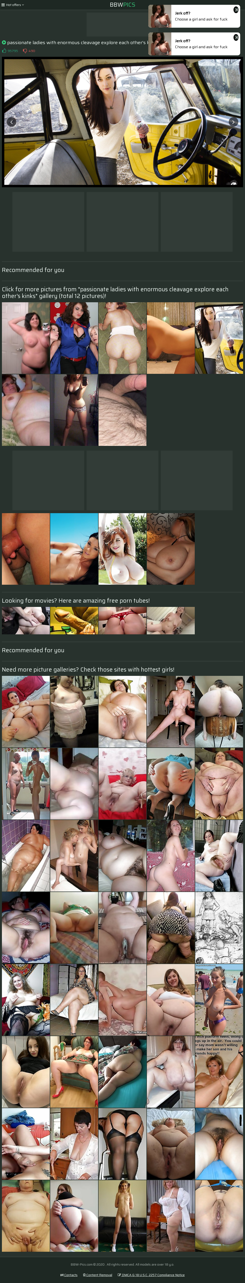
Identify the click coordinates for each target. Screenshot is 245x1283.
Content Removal (97, 1275)
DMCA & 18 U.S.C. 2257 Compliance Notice (151, 1275)
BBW (122, 4)
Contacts (69, 1275)
